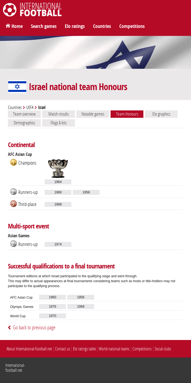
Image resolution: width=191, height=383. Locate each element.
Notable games (93, 114)
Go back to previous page (34, 327)
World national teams (114, 348)
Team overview (24, 114)
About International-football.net (29, 348)
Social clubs (163, 348)
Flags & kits (58, 122)
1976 (52, 306)
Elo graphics (161, 114)
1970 (52, 316)
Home (17, 26)
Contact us (62, 348)
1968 (58, 204)
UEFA (29, 107)
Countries (102, 26)
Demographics (24, 122)
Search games (44, 26)
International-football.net (15, 368)
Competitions (132, 26)
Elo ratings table (84, 348)
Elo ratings (75, 26)
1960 (58, 192)
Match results (58, 114)
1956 (86, 192)
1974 (58, 244)
